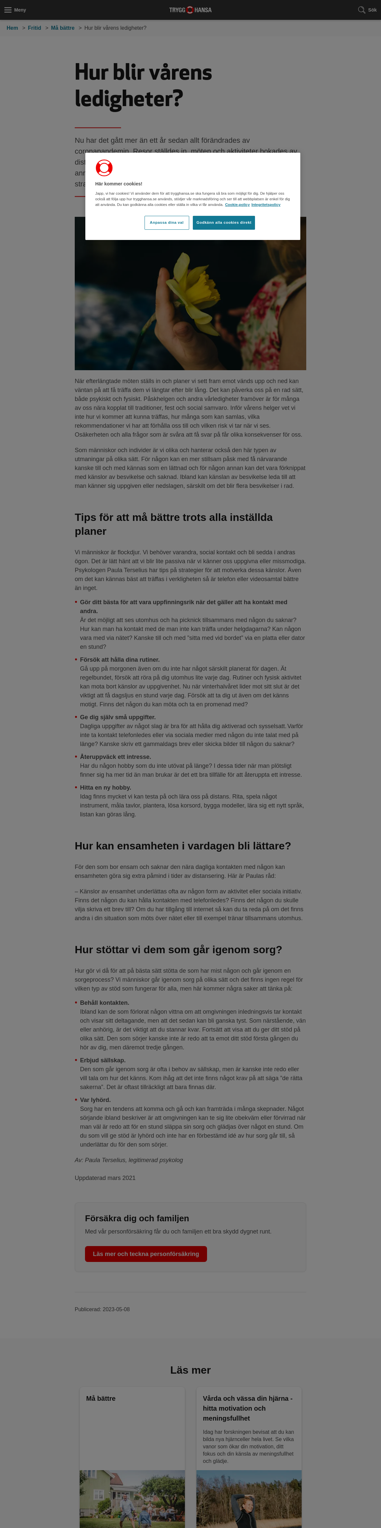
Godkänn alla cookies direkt (223, 222)
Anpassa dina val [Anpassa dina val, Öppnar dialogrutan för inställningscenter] (167, 222)
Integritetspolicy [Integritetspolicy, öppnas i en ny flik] (265, 205)
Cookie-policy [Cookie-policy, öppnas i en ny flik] (237, 205)
